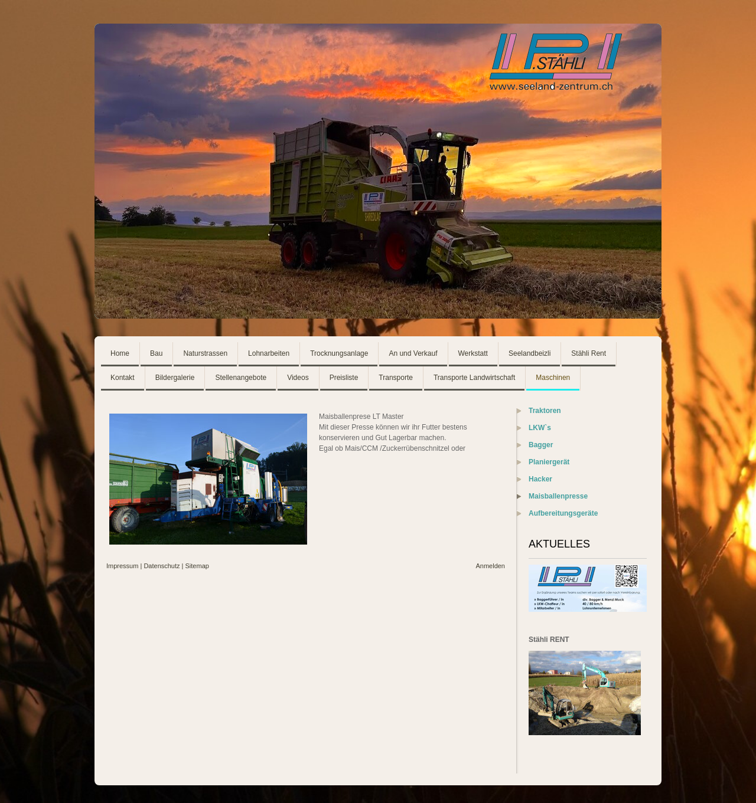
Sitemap (197, 565)
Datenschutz (162, 565)
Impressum (122, 565)
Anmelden (490, 565)
